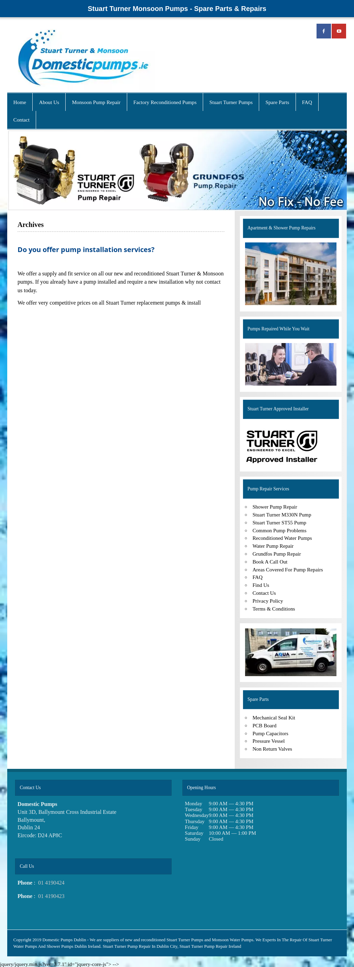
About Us (49, 102)
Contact (21, 120)
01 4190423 (51, 896)
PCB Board (265, 725)
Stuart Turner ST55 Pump (280, 522)
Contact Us (264, 593)
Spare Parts (277, 102)
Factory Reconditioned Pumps (165, 102)
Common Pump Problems (280, 530)
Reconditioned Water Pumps (282, 538)
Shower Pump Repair (275, 507)
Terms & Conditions (274, 609)
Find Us (261, 585)
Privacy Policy (268, 601)
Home (19, 102)
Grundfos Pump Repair (277, 554)
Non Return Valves (272, 749)
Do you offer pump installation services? (86, 249)
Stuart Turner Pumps (231, 102)
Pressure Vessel (269, 741)
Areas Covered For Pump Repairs (288, 569)
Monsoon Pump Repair (96, 102)
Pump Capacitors (270, 733)
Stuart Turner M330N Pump (282, 514)
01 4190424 (51, 883)
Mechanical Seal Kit (274, 717)
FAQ (307, 102)
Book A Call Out (270, 562)
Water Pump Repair (273, 546)
